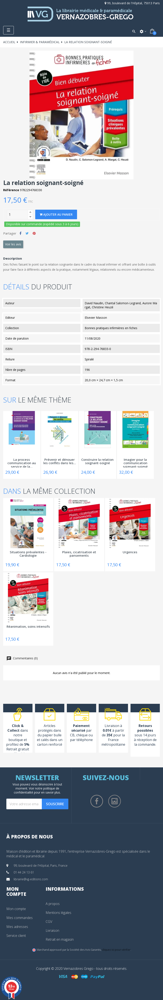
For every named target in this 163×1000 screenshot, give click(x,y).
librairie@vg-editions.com (31, 879)
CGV (49, 921)
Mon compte (16, 908)
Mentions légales (58, 912)
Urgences (130, 552)
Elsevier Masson (96, 318)
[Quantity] (17, 214)
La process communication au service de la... (21, 463)
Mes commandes (19, 917)
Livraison (52, 930)
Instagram (114, 801)
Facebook (96, 801)
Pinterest (34, 233)
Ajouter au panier (56, 214)
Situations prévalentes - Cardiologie (28, 554)
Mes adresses (17, 926)
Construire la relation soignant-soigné (97, 461)
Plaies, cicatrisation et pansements (79, 554)
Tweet (27, 233)
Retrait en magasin (60, 939)
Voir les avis (13, 244)
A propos (53, 903)
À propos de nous (29, 836)
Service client (16, 935)
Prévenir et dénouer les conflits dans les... (59, 461)
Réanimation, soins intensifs (28, 627)
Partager (20, 233)
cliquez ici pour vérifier (116, 950)
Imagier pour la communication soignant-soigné (135, 463)
